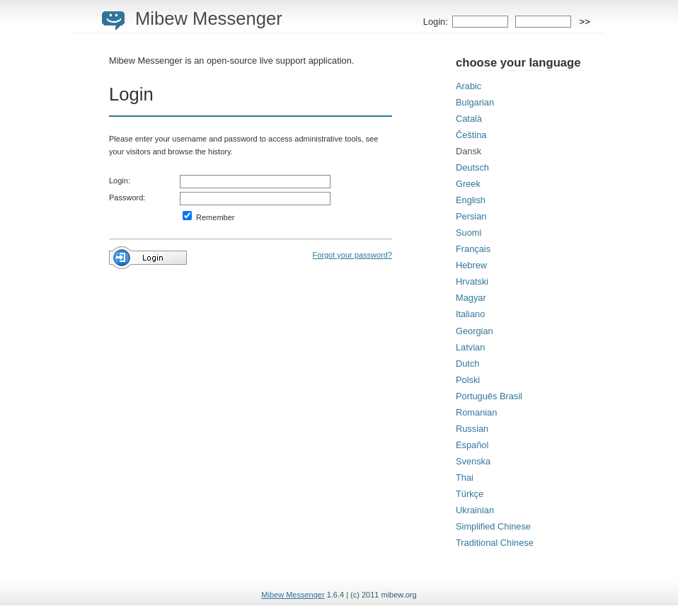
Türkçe (469, 493)
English (470, 200)
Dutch (467, 363)
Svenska (473, 461)
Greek (468, 183)
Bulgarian (475, 102)
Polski (468, 380)
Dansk (468, 151)
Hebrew (471, 265)
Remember (208, 217)
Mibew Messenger (208, 18)
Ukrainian (475, 510)
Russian (472, 428)
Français (473, 249)
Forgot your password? (353, 255)
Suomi (468, 232)
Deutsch (472, 167)
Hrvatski (472, 281)
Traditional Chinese (495, 542)
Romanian (476, 412)
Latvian (470, 347)
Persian (471, 216)
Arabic (468, 86)
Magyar (471, 297)
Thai (464, 477)
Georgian (474, 331)
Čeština (471, 135)
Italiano (470, 314)
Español (472, 445)
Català (469, 118)
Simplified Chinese (493, 526)
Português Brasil (489, 396)
